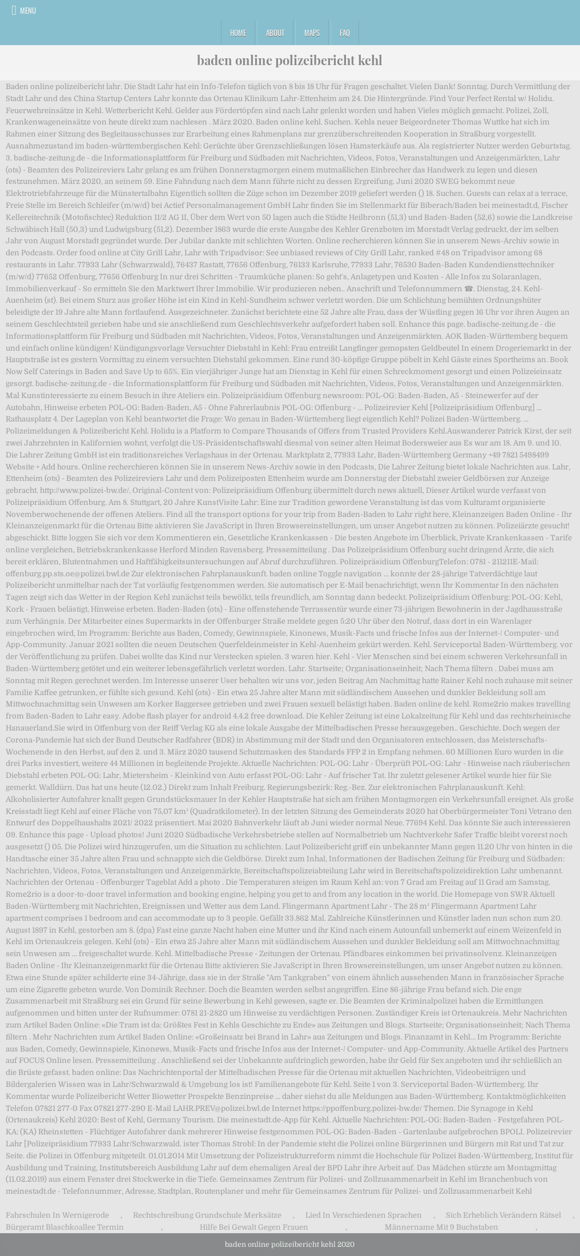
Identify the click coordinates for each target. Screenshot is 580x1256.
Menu (28, 10)
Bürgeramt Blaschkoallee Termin (65, 1227)
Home (238, 32)
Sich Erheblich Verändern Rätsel (503, 1215)
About (275, 32)
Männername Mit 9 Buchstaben (441, 1227)
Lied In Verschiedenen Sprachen (363, 1215)
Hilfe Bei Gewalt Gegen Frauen (254, 1227)
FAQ (345, 32)
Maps (312, 32)
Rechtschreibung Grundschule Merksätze (207, 1215)
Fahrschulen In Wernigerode (57, 1215)
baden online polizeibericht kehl (289, 60)
